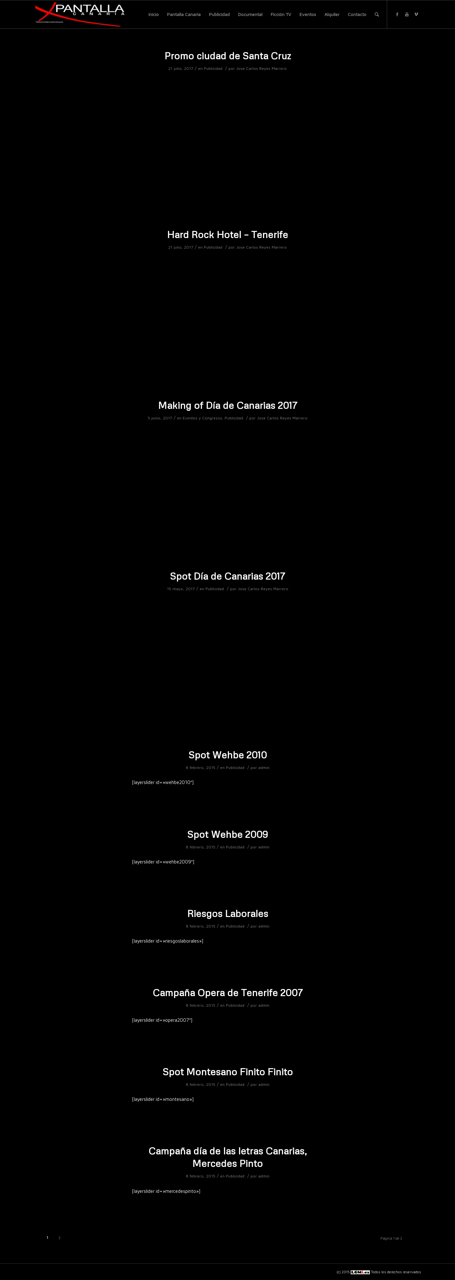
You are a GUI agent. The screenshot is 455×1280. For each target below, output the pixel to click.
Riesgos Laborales (227, 913)
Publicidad (213, 68)
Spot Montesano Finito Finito (228, 1072)
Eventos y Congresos (202, 418)
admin (263, 767)
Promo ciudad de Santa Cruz (227, 56)
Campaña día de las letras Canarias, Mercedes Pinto (227, 1157)
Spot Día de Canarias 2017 (227, 576)
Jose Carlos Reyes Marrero (261, 68)
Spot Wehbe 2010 (227, 755)
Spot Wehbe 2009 (227, 834)
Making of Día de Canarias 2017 (227, 405)
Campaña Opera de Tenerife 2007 (228, 992)
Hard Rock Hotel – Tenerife (227, 234)
